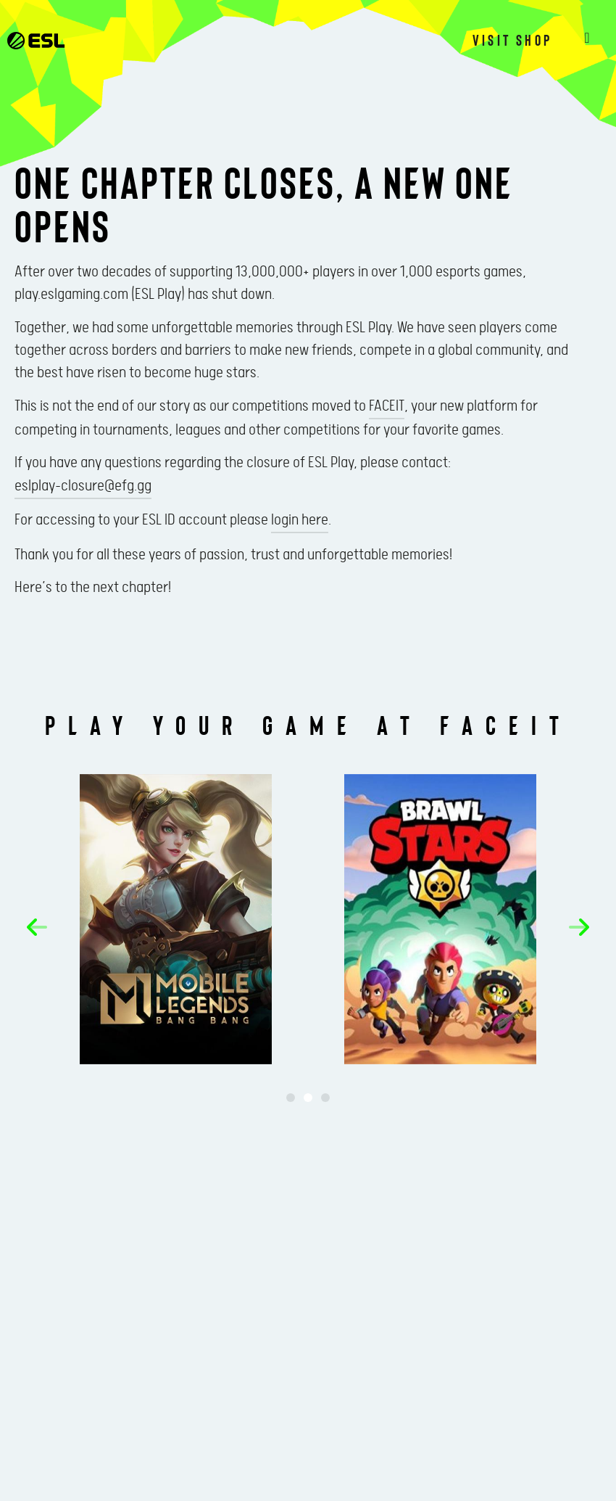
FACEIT (386, 406)
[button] (37, 927)
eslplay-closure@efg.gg (82, 486)
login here (299, 520)
